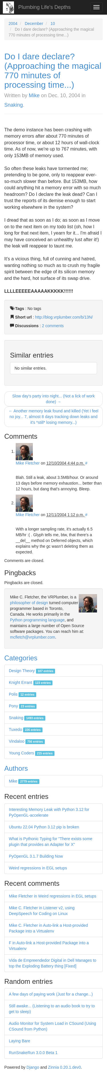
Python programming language (37, 620)
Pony (23, 706)
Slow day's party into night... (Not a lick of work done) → (53, 399)
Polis (22, 694)
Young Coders (31, 753)
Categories (20, 658)
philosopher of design (29, 602)
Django (33, 1067)
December (34, 23)
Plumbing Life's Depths (44, 7)
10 (53, 23)
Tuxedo (26, 729)
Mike (34, 95)
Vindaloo (27, 741)
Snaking (13, 105)
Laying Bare (19, 1041)
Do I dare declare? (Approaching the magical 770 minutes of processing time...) (52, 70)
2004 (13, 23)
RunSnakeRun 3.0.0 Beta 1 (33, 1052)
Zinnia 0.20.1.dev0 (64, 1067)
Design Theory (32, 670)
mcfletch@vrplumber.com (32, 637)
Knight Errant (31, 682)
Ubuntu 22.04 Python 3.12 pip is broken (44, 827)
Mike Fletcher (28, 463)
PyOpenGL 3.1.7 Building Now (36, 856)
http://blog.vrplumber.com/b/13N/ (64, 317)
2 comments (53, 325)
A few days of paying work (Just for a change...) (51, 994)
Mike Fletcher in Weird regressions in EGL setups (52, 896)
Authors (16, 768)
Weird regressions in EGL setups (38, 868)
